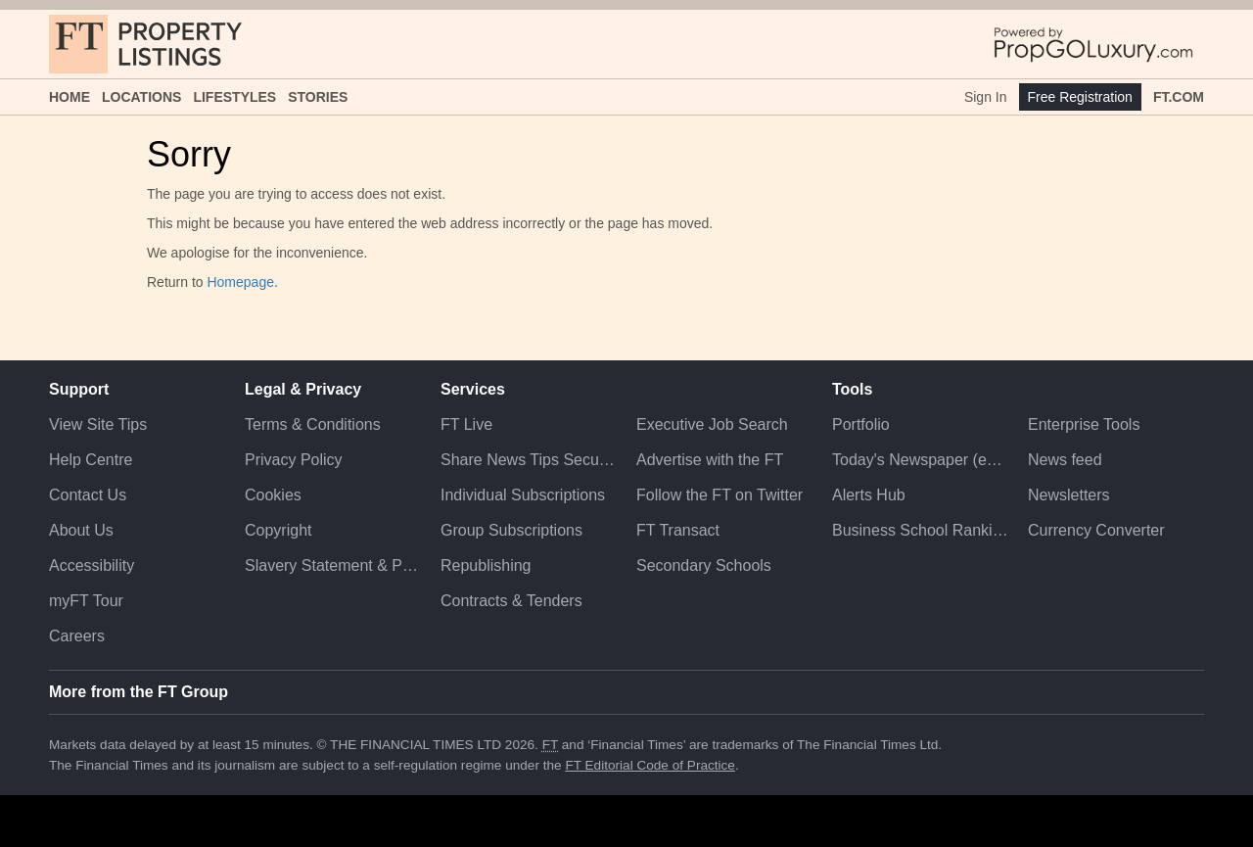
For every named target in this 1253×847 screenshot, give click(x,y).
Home (69, 97)
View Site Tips (98, 424)
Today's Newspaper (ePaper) (920, 459)
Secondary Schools (703, 565)
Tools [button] (852, 389)
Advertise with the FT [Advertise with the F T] (709, 459)
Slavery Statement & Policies (333, 565)
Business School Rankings (920, 530)
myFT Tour (86, 600)
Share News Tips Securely (529, 459)
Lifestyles (234, 97)
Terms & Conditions (313, 424)
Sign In (985, 97)
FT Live (466, 424)
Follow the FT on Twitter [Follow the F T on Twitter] (719, 495)
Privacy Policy (294, 459)
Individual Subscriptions (523, 495)
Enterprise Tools (1083, 424)
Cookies (273, 495)
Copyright (278, 530)
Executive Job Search (712, 424)
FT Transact (677, 530)
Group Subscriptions (511, 530)
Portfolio (861, 424)
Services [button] (473, 389)
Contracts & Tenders (511, 600)
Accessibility (91, 565)
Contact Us (87, 495)
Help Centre (90, 459)
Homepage (240, 282)
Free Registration (1080, 97)
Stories (318, 97)
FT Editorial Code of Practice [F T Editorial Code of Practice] (650, 765)
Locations (141, 97)
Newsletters (1069, 495)
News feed (1065, 459)
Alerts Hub (868, 495)
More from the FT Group (138, 691)
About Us (81, 530)
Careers (77, 636)
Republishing (486, 565)
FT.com (1178, 97)
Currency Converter (1096, 530)
